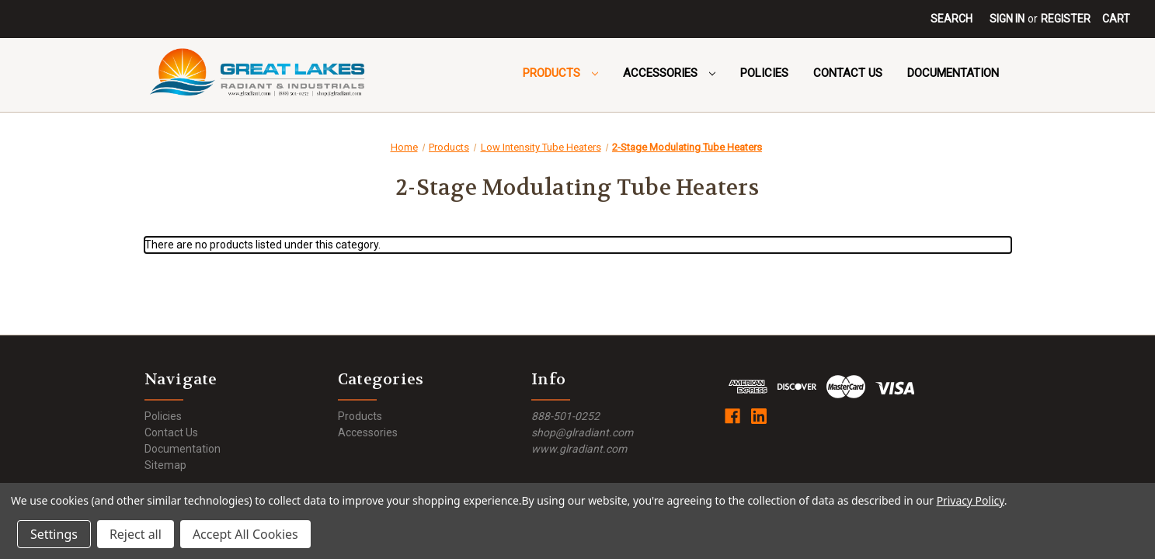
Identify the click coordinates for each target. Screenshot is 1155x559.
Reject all (136, 534)
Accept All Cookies (245, 534)
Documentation (953, 73)
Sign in (1007, 18)
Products (560, 73)
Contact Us (847, 73)
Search (951, 18)
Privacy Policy (970, 500)
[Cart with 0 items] (1116, 19)
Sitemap (165, 465)
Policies (764, 73)
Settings (54, 534)
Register (1066, 18)
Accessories (669, 73)
